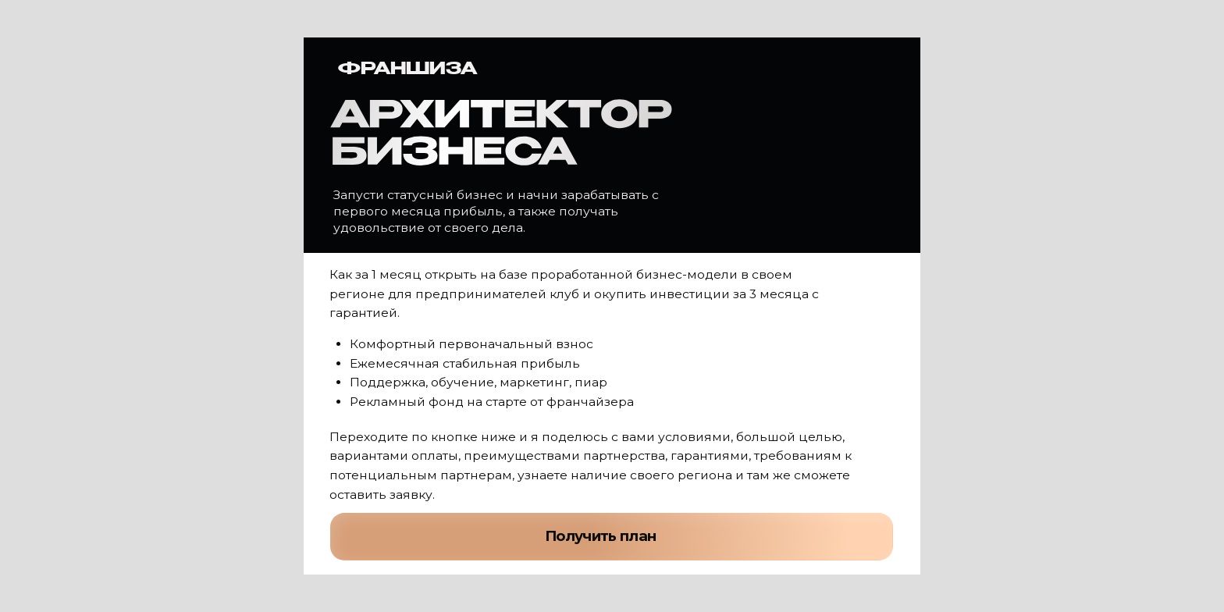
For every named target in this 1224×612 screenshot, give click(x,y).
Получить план (600, 536)
